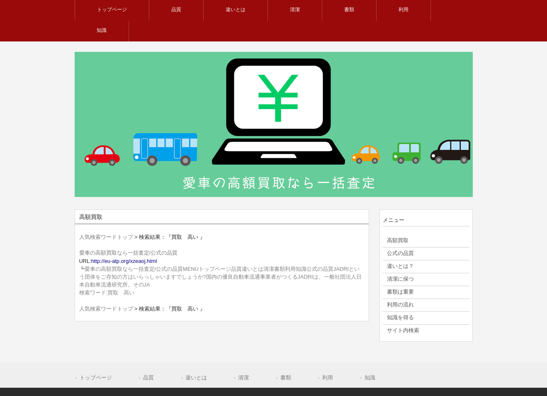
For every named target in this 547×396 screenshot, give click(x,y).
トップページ (96, 377)
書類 (285, 377)
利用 (327, 377)
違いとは (196, 377)
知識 (370, 377)
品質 (148, 377)
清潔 (243, 377)
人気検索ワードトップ (106, 237)
